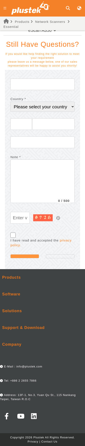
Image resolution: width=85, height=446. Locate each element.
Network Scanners (50, 21)
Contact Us (49, 441)
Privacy (33, 441)
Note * (15, 157)
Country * (18, 99)
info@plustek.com (29, 366)
